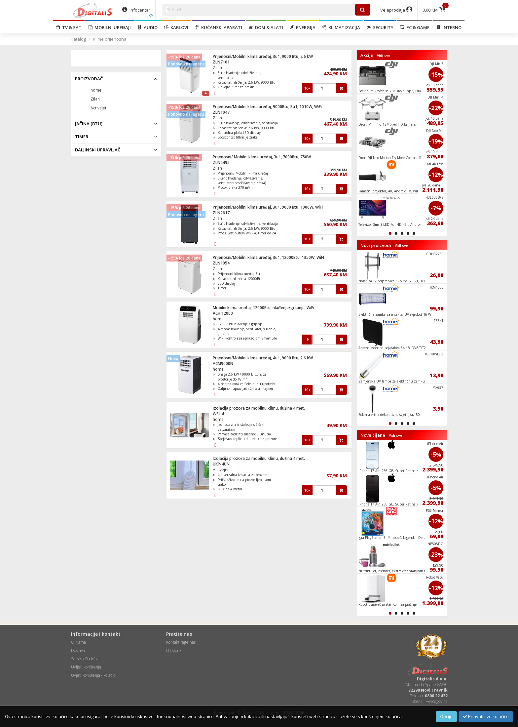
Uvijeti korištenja (86, 667)
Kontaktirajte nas (181, 642)
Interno (449, 27)
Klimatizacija (341, 27)
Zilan (217, 67)
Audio (147, 27)
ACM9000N (223, 363)
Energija (302, 27)
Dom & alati (266, 27)
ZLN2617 (221, 213)
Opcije (446, 716)
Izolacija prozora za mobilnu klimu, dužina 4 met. (259, 408)
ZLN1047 (221, 112)
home (218, 319)
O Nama (78, 642)
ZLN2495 (221, 162)
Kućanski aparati (218, 27)
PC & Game (414, 27)
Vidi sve (383, 55)
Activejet (221, 469)
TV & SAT (69, 27)
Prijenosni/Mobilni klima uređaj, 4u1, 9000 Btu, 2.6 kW (263, 358)
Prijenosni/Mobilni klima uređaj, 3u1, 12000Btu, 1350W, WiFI (268, 257)
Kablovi (176, 27)
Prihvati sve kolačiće (486, 716)
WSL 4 (218, 414)
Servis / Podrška (85, 659)
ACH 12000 (223, 313)
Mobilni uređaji (109, 27)
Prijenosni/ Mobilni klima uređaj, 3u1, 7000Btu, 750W (262, 157)
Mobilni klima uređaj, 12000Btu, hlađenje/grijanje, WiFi (263, 307)
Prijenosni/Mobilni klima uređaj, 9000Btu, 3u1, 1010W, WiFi (267, 106)
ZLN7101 (221, 62)
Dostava (78, 650)
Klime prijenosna (110, 39)
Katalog (78, 39)
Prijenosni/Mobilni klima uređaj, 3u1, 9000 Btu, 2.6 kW (263, 56)
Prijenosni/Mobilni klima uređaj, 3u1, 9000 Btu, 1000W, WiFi (268, 207)
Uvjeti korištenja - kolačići (93, 675)
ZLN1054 (221, 263)
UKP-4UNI (222, 464)
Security (380, 27)
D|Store (173, 650)
